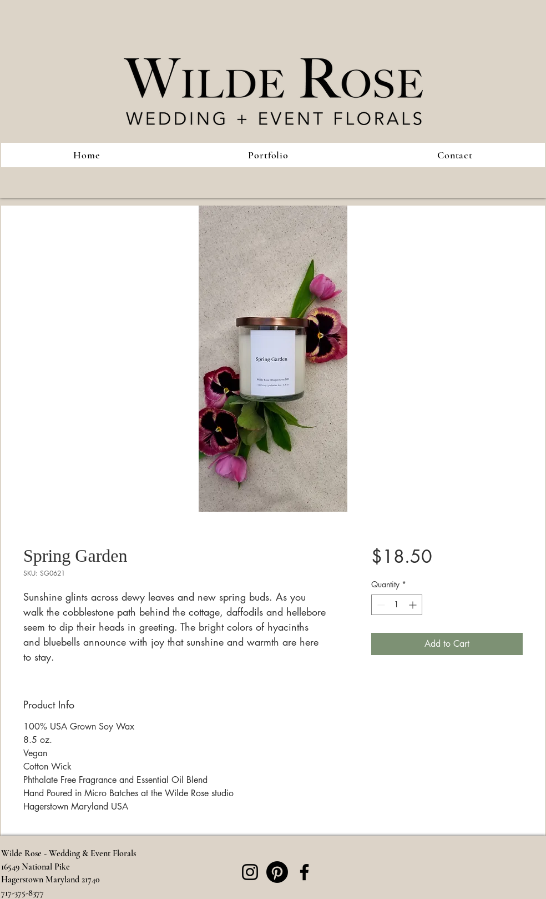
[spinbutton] (397, 605)
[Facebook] (304, 872)
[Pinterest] (277, 872)
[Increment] (414, 605)
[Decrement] (380, 605)
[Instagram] (250, 872)
